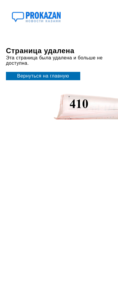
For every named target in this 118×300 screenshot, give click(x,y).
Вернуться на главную (43, 75)
